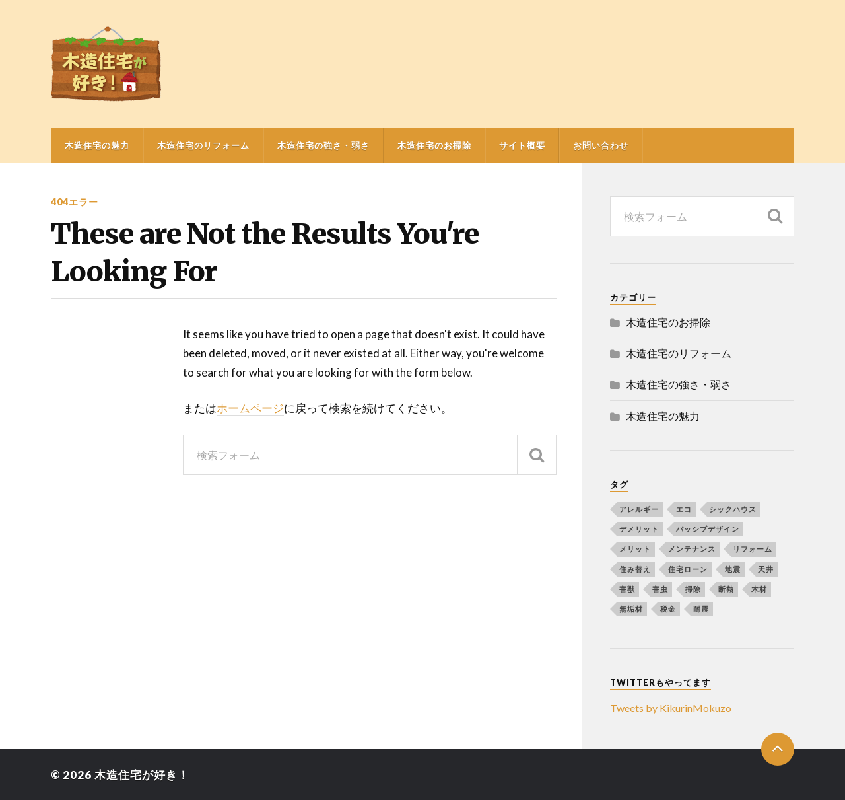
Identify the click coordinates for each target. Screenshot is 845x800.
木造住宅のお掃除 (434, 145)
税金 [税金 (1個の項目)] (668, 608)
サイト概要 (522, 145)
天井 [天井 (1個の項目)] (766, 569)
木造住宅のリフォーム (203, 145)
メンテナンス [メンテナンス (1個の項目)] (692, 548)
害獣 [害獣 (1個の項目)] (627, 589)
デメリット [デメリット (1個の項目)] (639, 529)
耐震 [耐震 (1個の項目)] (701, 608)
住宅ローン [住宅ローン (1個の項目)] (688, 569)
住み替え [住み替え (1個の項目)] (635, 569)
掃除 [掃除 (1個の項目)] (693, 589)
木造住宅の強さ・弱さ (323, 145)
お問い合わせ (600, 145)
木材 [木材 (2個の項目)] (759, 589)
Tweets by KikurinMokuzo (670, 708)
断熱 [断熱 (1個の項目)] (726, 589)
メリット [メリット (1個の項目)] (635, 548)
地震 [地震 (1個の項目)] (733, 569)
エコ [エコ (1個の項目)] (684, 509)
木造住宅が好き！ (141, 775)
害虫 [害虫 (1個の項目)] (660, 589)
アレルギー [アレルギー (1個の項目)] (639, 509)
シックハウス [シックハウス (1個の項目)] (733, 509)
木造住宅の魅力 (97, 145)
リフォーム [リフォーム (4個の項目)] (752, 548)
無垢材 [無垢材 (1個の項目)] (631, 608)
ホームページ (250, 408)
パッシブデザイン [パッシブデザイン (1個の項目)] (707, 529)
